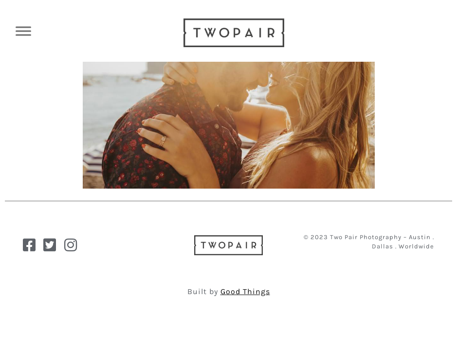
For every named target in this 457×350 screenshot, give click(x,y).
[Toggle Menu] (23, 30)
